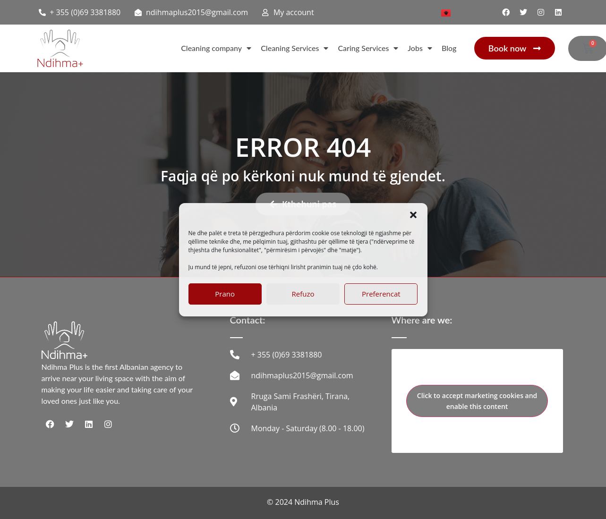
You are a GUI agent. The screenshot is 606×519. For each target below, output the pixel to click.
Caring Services (368, 48)
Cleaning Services (294, 48)
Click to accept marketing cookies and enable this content (477, 401)
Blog (449, 47)
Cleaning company (216, 48)
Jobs (420, 48)
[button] (413, 215)
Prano (225, 293)
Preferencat (381, 293)
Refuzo (303, 293)
